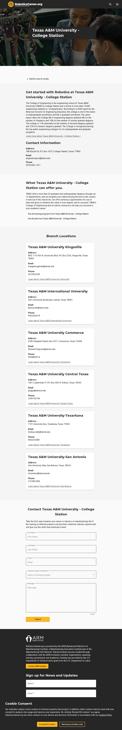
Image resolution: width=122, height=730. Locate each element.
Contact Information (43, 143)
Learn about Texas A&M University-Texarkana (49, 445)
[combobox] (61, 575)
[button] (110, 4)
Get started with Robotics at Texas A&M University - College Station (59, 94)
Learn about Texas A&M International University (50, 320)
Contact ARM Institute (37, 666)
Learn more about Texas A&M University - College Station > (53, 136)
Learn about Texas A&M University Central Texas (50, 403)
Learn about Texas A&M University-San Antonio (50, 486)
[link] (58, 213)
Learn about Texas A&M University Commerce (49, 362)
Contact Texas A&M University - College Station (61, 511)
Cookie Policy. (105, 715)
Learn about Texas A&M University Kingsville (48, 279)
